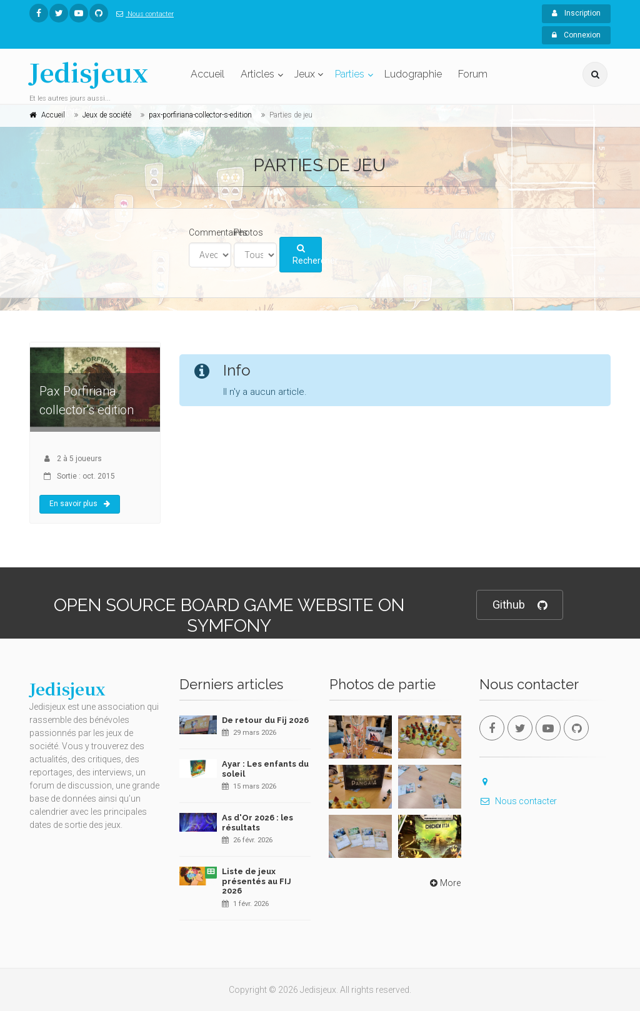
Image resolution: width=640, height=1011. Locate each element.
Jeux (304, 74)
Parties (349, 74)
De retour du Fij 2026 (265, 720)
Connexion (576, 35)
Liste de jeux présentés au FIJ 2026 (256, 881)
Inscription (576, 13)
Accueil (207, 74)
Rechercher (307, 255)
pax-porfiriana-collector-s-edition (200, 115)
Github (519, 605)
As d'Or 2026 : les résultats (257, 822)
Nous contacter (142, 14)
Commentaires (218, 232)
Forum (473, 74)
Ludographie (413, 74)
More (444, 883)
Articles (257, 74)
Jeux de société (106, 115)
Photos (248, 232)
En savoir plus (79, 503)
